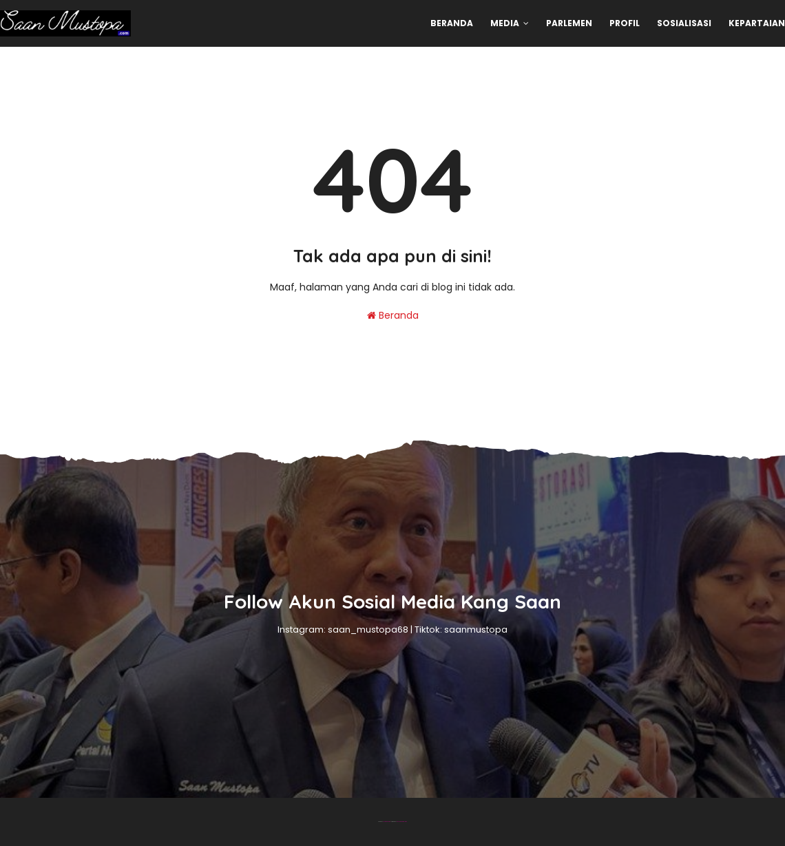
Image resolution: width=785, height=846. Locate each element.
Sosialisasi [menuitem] (684, 23)
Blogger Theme (386, 821)
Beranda (393, 315)
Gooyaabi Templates (402, 821)
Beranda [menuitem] (451, 23)
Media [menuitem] (504, 23)
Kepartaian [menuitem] (757, 23)
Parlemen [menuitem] (569, 23)
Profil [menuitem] (624, 23)
